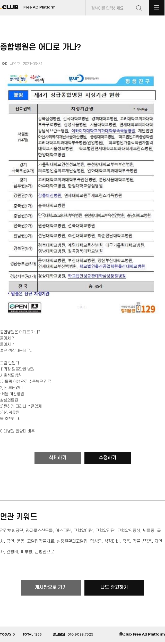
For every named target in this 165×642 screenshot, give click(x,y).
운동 (20, 541)
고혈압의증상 (128, 530)
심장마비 (112, 541)
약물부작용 (142, 541)
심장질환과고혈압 (72, 541)
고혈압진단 (105, 530)
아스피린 (63, 530)
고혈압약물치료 (40, 541)
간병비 (12, 552)
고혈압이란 (83, 530)
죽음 (126, 541)
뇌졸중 (148, 530)
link (5, 63)
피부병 (26, 552)
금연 (10, 541)
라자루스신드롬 (39, 530)
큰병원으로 (44, 552)
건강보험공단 (11, 530)
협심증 (96, 541)
